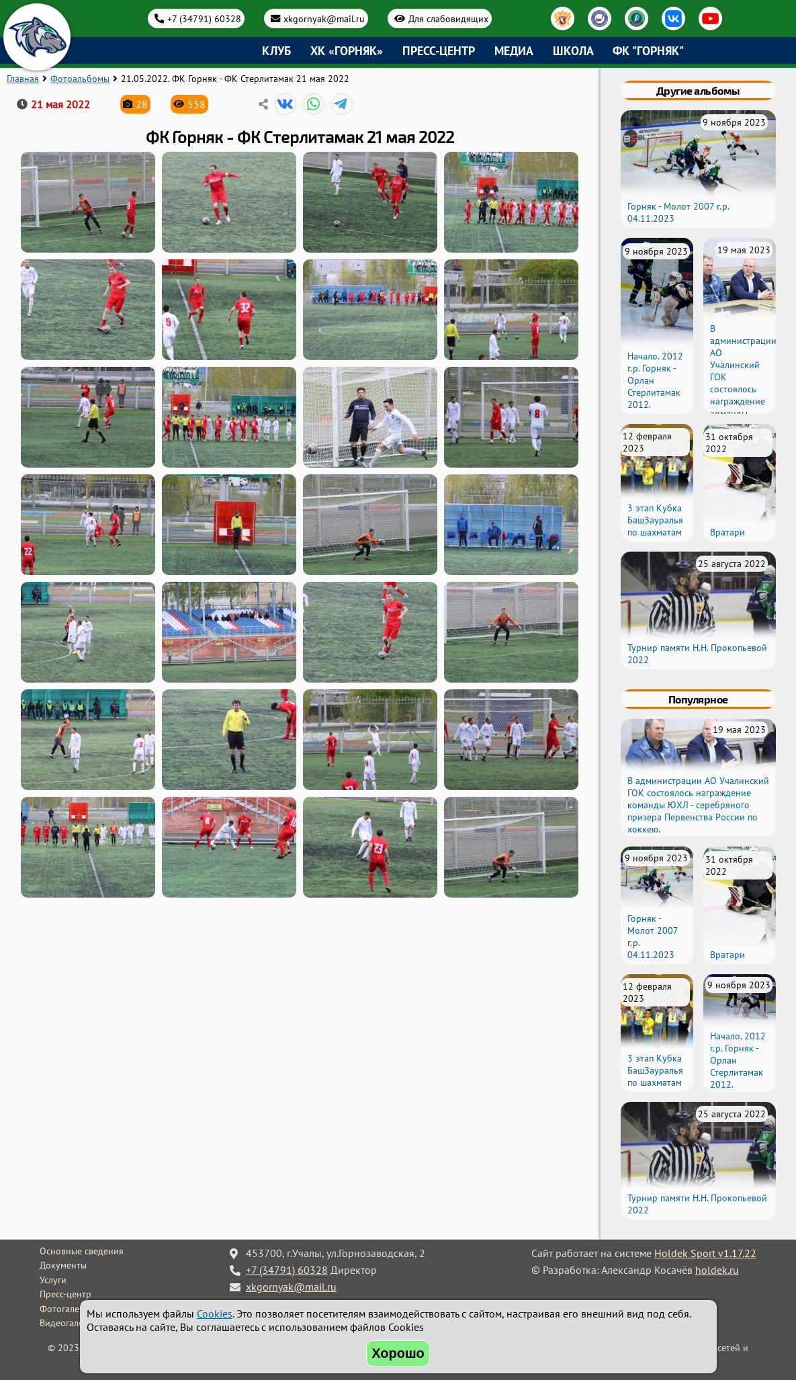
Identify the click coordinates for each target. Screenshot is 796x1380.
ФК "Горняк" (648, 50)
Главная (23, 78)
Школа (573, 50)
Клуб (276, 50)
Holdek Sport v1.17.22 (705, 1253)
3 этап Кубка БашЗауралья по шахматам (655, 520)
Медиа (513, 50)
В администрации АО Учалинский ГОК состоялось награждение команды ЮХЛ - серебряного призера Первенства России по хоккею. (743, 407)
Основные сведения (82, 1251)
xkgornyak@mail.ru (324, 18)
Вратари (727, 532)
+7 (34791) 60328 (204, 18)
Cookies (214, 1313)
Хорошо (398, 1353)
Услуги (53, 1280)
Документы (63, 1265)
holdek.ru (717, 1270)
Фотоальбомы (79, 78)
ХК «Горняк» (346, 50)
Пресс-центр (438, 50)
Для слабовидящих (448, 18)
